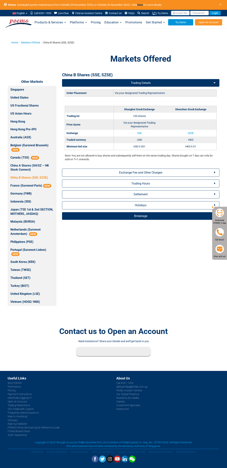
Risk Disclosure (79, 451)
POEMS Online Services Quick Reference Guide (34, 427)
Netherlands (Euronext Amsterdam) (25, 232)
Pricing (96, 22)
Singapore (17, 89)
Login (215, 13)
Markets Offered (30, 42)
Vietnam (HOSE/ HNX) (25, 302)
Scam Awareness (17, 434)
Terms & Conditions (103, 451)
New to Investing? (18, 416)
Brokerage (140, 216)
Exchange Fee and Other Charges (140, 172)
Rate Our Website (17, 423)
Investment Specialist (128, 405)
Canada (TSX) (24, 158)
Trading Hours (140, 183)
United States (19, 97)
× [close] (220, 4)
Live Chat (61, 13)
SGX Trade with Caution (21, 408)
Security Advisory (186, 451)
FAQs (129, 13)
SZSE (191, 133)
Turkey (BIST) (19, 286)
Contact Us (113, 13)
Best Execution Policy (161, 451)
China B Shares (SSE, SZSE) (29, 177)
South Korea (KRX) (22, 262)
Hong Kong (17, 121)
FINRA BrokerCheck (19, 431)
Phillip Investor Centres (129, 390)
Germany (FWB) (21, 193)
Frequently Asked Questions (23, 412)
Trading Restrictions (19, 405)
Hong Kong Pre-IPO (23, 129)
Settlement (141, 194)
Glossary (13, 420)
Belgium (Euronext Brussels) (29, 148)
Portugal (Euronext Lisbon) (28, 252)
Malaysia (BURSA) (22, 221)
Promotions (133, 22)
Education (113, 22)
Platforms (78, 22)
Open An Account (209, 22)
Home (14, 42)
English (20, 13)
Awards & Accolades (127, 397)
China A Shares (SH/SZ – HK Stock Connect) (29, 168)
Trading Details (141, 83)
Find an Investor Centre (87, 13)
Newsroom (122, 408)
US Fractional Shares (24, 105)
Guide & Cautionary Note (131, 451)
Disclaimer (37, 451)
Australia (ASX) (20, 137)
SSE (139, 133)
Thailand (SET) (20, 278)
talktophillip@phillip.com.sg (131, 386)
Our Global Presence (127, 394)
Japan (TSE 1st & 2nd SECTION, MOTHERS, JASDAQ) (31, 212)
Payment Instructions (20, 394)
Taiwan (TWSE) (20, 270)
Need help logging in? (20, 397)
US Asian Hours (20, 113)
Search (143, 13)
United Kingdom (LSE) (25, 294)
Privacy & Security (57, 451)
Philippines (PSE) (21, 242)
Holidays (140, 205)
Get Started (155, 22)
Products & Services (50, 22)
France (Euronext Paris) (30, 186)
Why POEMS (15, 382)
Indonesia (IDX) (20, 201)
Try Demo (160, 13)
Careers (120, 401)
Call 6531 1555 (40, 13)
